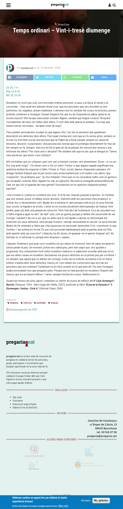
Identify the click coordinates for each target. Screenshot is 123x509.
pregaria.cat (27, 68)
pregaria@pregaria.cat (102, 436)
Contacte (18, 400)
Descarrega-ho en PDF (23, 309)
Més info (63, 505)
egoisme (41, 303)
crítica (27, 303)
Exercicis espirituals (24, 404)
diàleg (54, 303)
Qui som (17, 397)
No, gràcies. (101, 500)
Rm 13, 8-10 (13, 91)
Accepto (85, 500)
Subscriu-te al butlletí (25, 407)
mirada (14, 303)
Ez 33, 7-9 (12, 87)
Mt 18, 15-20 (13, 95)
